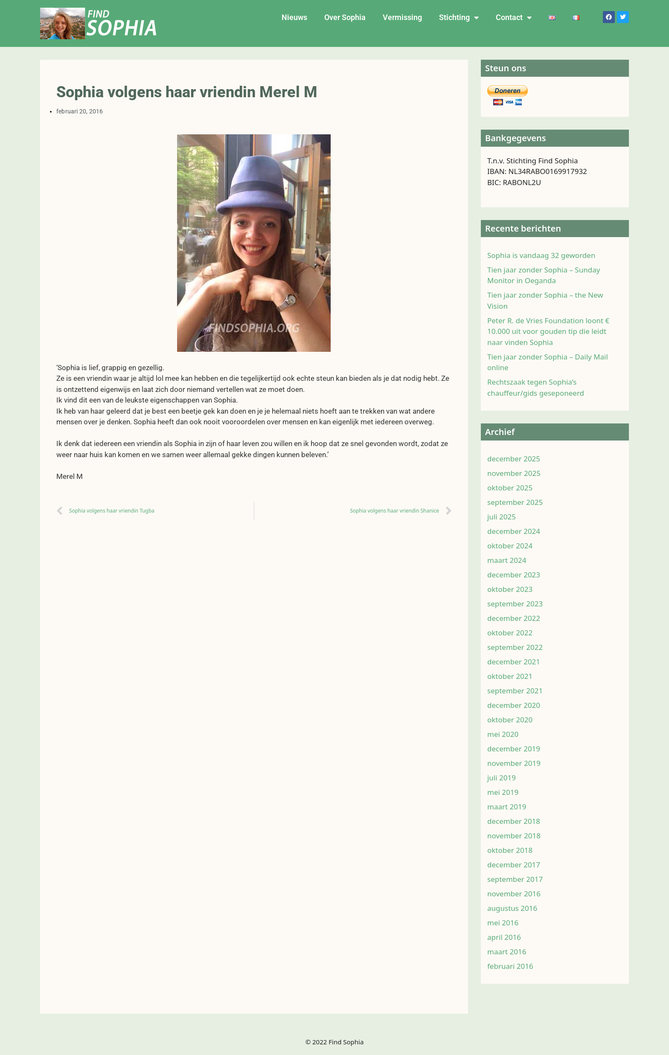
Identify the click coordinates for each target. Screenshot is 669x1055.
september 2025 (515, 502)
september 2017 (515, 879)
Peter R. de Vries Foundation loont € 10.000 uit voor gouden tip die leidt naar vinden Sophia (548, 331)
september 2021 (515, 691)
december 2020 (513, 705)
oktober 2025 (509, 488)
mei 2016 (502, 922)
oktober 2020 (509, 720)
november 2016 (514, 893)
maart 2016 (506, 951)
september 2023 (515, 604)
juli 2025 (501, 517)
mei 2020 (502, 734)
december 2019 (513, 749)
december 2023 (513, 575)
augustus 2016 (512, 908)
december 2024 (513, 531)
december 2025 (513, 459)
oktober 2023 (509, 589)
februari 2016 (510, 966)
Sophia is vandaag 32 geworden (541, 255)
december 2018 (513, 821)
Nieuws (294, 17)
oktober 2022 (509, 633)
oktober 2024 (509, 546)
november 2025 (514, 473)
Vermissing (402, 17)
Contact (514, 17)
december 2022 (513, 618)
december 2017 (513, 865)
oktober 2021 (509, 676)
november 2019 (514, 763)
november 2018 (514, 836)
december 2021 (513, 662)
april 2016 (504, 937)
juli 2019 (501, 778)
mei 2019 (502, 792)
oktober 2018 (509, 850)
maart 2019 (506, 807)
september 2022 (515, 647)
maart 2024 (506, 560)
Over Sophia (345, 17)
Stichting (459, 17)
